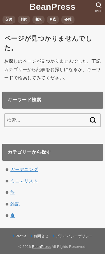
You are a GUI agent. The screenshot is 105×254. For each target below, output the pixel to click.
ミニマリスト (24, 180)
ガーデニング (24, 169)
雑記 (15, 203)
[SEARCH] (98, 7)
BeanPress (52, 7)
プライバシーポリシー (74, 236)
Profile (20, 236)
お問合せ (41, 236)
